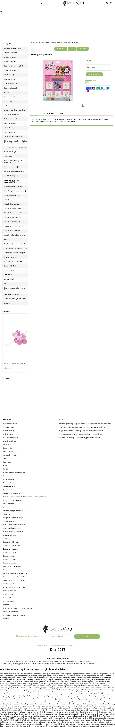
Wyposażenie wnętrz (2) (12, 195)
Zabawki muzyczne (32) (12, 222)
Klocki (5, 465)
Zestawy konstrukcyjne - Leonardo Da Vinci (15, 289)
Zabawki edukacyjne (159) (12, 217)
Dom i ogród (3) (9, 79)
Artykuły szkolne (8, 427)
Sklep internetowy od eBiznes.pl (57, 658)
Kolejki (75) (7, 106)
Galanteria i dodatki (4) (11, 88)
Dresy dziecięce (8, 452)
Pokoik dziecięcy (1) (10, 152)
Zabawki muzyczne (9, 556)
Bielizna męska (8, 434)
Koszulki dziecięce (9, 476)
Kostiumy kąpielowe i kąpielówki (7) (16, 110)
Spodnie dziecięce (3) (11, 176)
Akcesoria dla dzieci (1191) (13, 48)
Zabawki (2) (7, 200)
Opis (34, 113)
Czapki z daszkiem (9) (11, 70)
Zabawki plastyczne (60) (12, 231)
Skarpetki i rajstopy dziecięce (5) (15, 171)
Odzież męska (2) (9, 132)
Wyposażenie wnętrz (10, 535)
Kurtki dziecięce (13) (11, 119)
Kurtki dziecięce (8, 479)
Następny (82, 49)
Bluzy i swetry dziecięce (11, 438)
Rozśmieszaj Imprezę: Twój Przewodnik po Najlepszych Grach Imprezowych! (84, 424)
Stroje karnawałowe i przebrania (52, 42)
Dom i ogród (7, 448)
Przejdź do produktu (94, 74)
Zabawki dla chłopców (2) (12, 204)
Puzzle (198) (8, 156)
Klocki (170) (8, 101)
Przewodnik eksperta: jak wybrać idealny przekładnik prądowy (79, 438)
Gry (4, 458)
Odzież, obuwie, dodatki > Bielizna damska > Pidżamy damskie (24, 497)
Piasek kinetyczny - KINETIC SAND (15, 248)
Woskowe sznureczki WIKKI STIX (15, 262)
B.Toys (6, 239)
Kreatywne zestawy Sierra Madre (15, 299)
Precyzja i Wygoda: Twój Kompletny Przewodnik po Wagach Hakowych (82, 427)
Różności (7, 303)
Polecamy (7, 378)
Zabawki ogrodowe (9, 559)
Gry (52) (6, 92)
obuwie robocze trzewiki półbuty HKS (14, 663)
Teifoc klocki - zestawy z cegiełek (15, 253)
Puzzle (5, 507)
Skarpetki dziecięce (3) (11, 167)
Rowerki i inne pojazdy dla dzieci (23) (13, 162)
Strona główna (35, 42)
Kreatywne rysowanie (11, 294)
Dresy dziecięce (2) (10, 84)
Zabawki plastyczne (10, 563)
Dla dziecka (7, 445)
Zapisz (87, 637)
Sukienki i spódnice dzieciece (13, 532)
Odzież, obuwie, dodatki (11, 493)
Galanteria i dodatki (10, 455)
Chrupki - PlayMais (10, 266)
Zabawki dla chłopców (10, 542)
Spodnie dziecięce (9, 521)
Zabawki (6, 539)
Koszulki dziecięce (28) (11, 115)
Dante (93, 67)
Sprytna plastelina (10, 257)
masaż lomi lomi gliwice (61, 661)
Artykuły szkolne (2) (10, 53)
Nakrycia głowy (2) (10, 123)
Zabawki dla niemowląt (11, 549)
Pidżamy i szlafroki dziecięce (13, 500)
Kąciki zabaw (7, 462)
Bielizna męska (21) (10, 62)
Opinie (62, 113)
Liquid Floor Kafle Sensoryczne (14, 235)
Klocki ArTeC (8, 275)
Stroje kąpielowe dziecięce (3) (14, 186)
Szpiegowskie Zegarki (9, 665)
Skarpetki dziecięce (9, 514)
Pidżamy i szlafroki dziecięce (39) (15, 147)
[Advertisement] (57, 20)
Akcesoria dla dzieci (10, 424)
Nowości (6, 311)
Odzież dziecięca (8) (10, 128)
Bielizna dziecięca (9, 431)
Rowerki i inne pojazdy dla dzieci (14, 511)
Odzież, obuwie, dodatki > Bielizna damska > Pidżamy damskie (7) (15, 142)
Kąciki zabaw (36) (9, 97)
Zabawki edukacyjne (10, 552)
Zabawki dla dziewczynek (11, 546)
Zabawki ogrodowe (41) (12, 226)
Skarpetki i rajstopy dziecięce (13, 518)
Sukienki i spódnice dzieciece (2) (15, 191)
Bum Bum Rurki (9, 279)
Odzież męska (8, 490)
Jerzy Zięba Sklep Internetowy (19, 661)
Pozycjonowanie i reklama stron (67, 645)
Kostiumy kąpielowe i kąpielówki (14, 472)
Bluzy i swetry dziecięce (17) (13, 66)
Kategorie (7, 43)
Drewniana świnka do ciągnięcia (15, 364)
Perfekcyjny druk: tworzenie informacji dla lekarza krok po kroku (80, 434)
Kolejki (5, 469)
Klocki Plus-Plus (9, 270)
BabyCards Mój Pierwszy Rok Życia (15, 244)
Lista (72, 49)
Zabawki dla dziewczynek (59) (14, 209)
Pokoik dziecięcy (8, 504)
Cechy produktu (47, 113)
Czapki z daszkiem (9, 441)
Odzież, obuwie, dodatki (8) (13, 137)
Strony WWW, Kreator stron (46, 645)
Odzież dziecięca (9, 486)
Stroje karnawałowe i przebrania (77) (11, 181)
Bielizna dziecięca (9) (11, 57)
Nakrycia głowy (8, 483)
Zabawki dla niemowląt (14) (13, 213)
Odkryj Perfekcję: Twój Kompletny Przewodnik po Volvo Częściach (80, 431)
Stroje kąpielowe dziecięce (12, 528)
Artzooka (7, 284)
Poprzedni (61, 49)
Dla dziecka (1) (9, 75)
